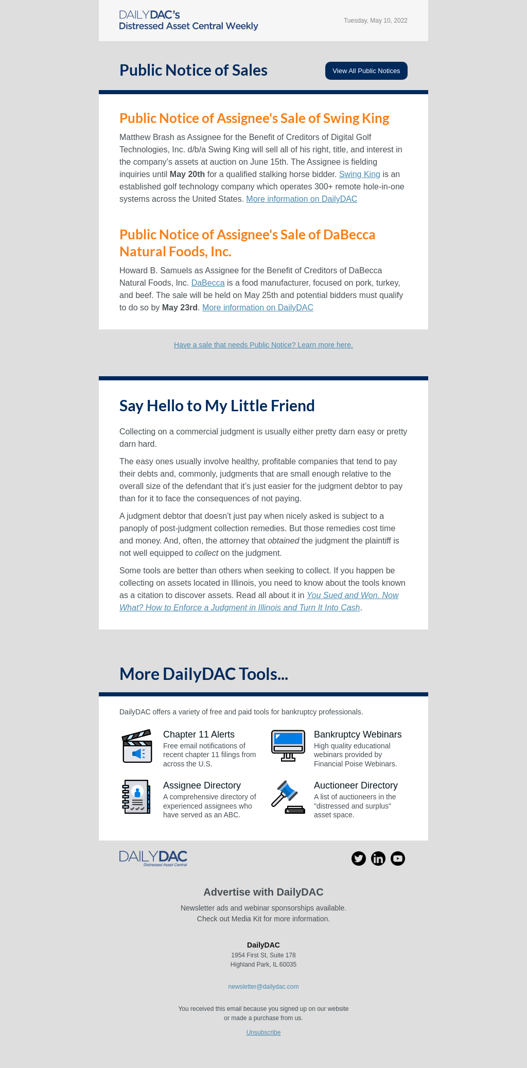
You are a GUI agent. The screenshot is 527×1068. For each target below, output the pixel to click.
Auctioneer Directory (356, 785)
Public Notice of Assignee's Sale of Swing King (254, 118)
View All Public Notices (366, 71)
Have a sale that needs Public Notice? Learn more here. (263, 345)
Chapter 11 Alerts (199, 734)
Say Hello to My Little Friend (217, 405)
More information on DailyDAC (301, 199)
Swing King (359, 174)
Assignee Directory (202, 785)
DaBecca (208, 282)
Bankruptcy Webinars (358, 734)
